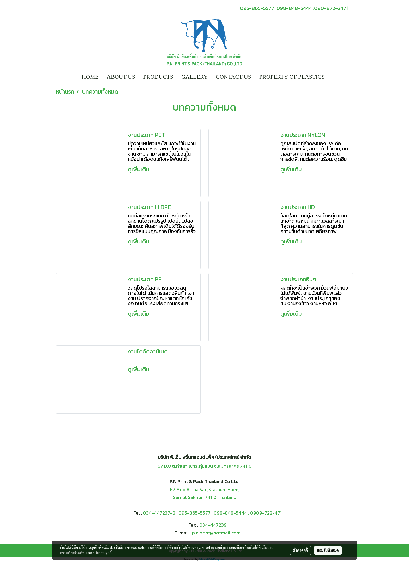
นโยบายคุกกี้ (102, 553)
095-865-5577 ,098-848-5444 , (277, 8)
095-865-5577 (194, 512)
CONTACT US (233, 77)
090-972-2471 (331, 8)
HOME (90, 77)
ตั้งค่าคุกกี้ (300, 550)
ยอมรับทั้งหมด (328, 550)
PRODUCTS (158, 77)
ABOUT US (121, 77)
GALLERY (194, 77)
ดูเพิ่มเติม (139, 169)
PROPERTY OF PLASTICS (292, 77)
